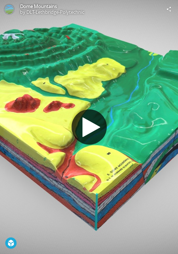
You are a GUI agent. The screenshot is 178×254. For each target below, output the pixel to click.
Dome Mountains (38, 6)
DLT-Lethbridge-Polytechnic (55, 12)
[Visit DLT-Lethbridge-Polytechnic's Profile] (9, 9)
